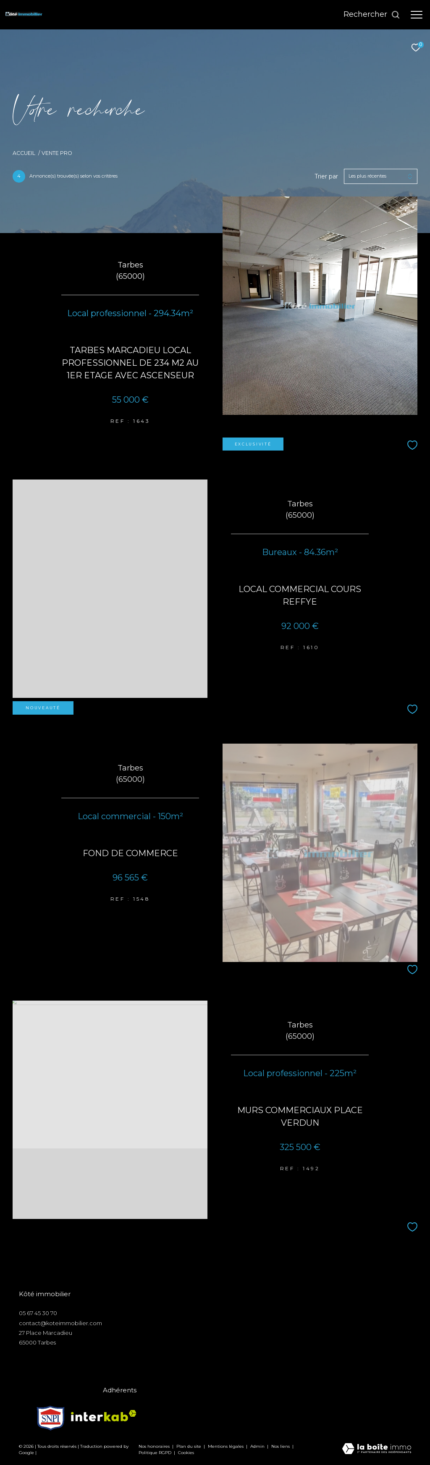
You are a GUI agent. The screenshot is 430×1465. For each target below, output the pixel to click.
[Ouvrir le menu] (416, 14)
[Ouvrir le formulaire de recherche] (371, 14)
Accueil (24, 153)
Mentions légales (226, 1446)
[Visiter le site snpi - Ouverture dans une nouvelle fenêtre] (51, 1416)
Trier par (326, 176)
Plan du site (189, 1446)
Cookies (186, 1452)
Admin (258, 1446)
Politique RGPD (155, 1452)
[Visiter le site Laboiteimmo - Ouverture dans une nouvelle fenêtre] (376, 1449)
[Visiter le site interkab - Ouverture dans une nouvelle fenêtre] (103, 1415)
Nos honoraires (154, 1446)
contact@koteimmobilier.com (60, 1323)
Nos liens (281, 1446)
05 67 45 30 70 (38, 1313)
